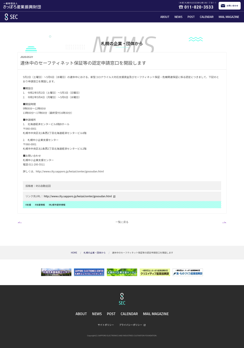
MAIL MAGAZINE (229, 17)
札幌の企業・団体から (95, 252)
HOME (74, 252)
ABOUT (164, 17)
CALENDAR (207, 17)
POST (191, 17)
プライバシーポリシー (131, 324)
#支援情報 (40, 204)
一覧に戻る (122, 222)
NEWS (178, 17)
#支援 (28, 204)
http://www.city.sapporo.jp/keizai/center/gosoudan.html (77, 196)
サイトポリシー (106, 324)
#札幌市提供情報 (57, 204)
